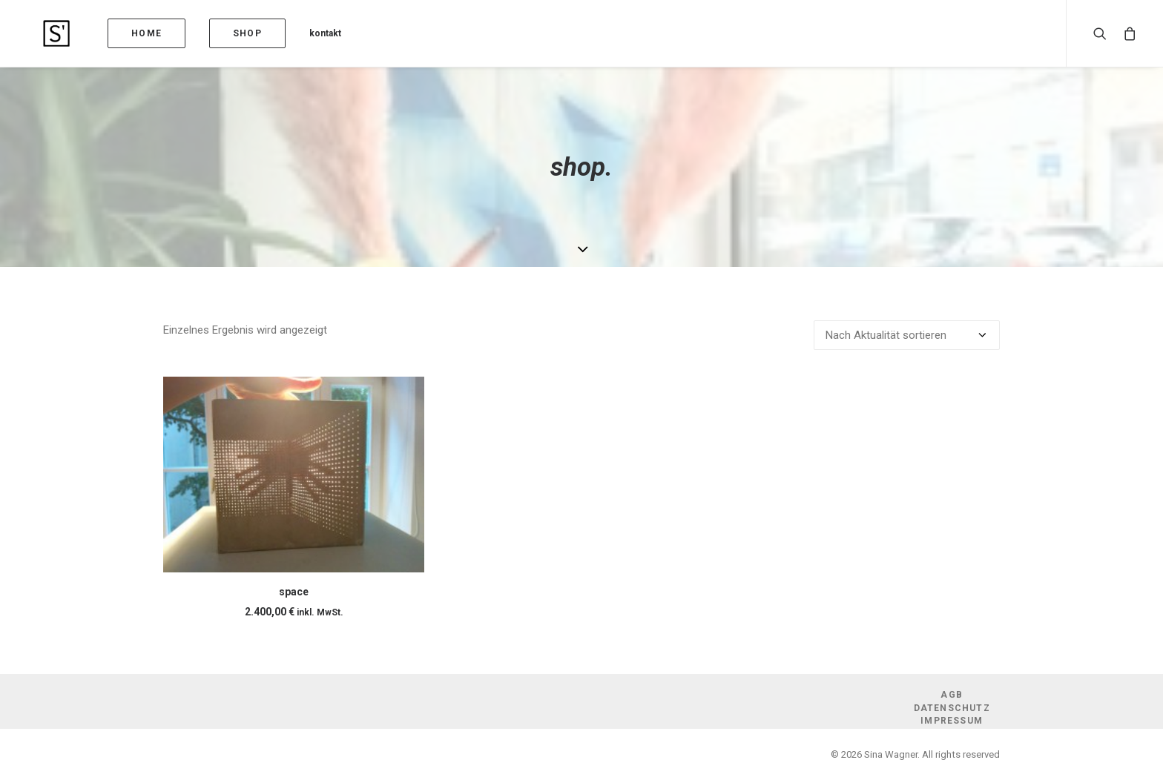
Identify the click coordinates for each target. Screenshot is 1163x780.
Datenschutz (952, 708)
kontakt (290, 33)
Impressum (951, 720)
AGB (951, 695)
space (294, 592)
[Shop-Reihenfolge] (907, 335)
